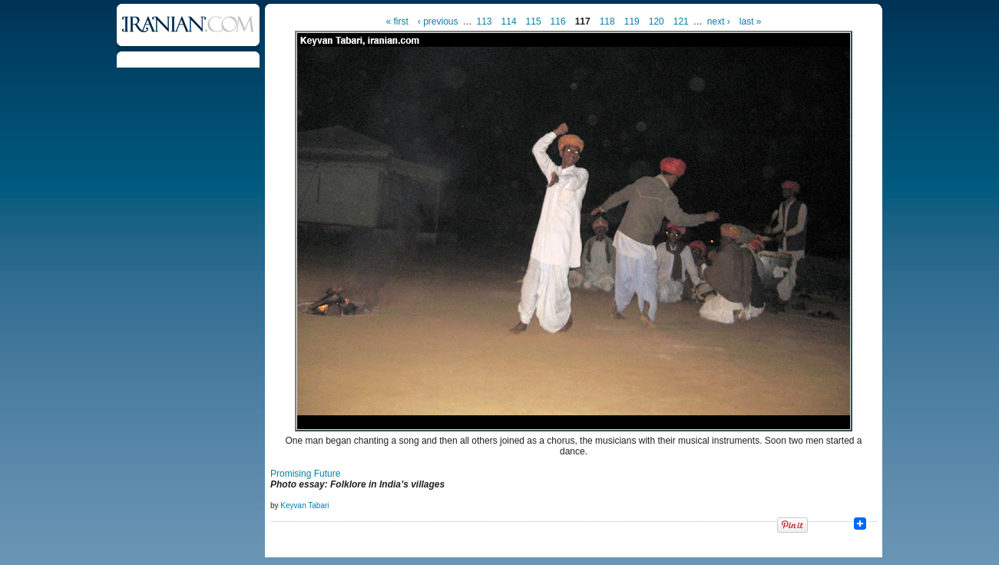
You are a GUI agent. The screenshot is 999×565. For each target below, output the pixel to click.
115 (533, 21)
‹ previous (438, 21)
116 (558, 21)
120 (656, 21)
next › (718, 21)
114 (509, 21)
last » (750, 21)
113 (484, 21)
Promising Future (305, 473)
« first (396, 21)
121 (681, 21)
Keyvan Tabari (304, 505)
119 (632, 21)
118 (607, 21)
